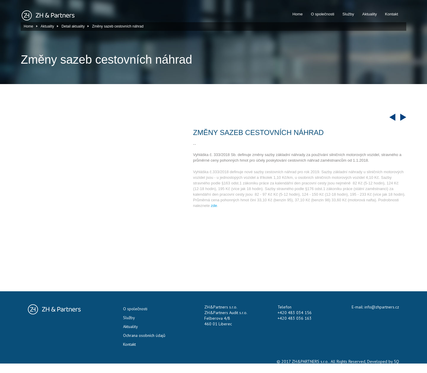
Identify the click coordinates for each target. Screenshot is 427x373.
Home (297, 14)
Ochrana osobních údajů (144, 335)
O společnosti (322, 14)
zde (214, 205)
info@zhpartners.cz (381, 307)
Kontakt (391, 14)
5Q (396, 361)
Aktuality (369, 14)
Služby (348, 14)
